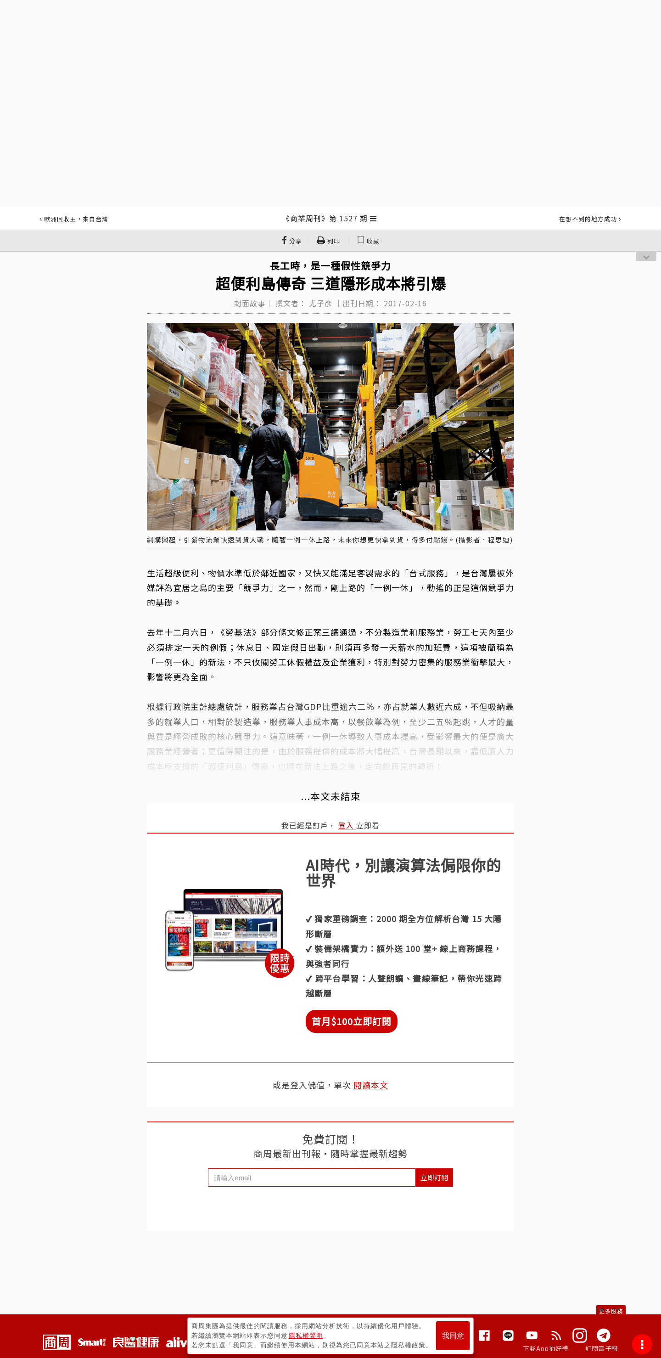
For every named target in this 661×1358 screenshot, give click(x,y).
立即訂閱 (434, 1177)
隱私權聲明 (306, 1335)
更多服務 (611, 1311)
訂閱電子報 (601, 1348)
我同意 (453, 1336)
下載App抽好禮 (545, 1348)
